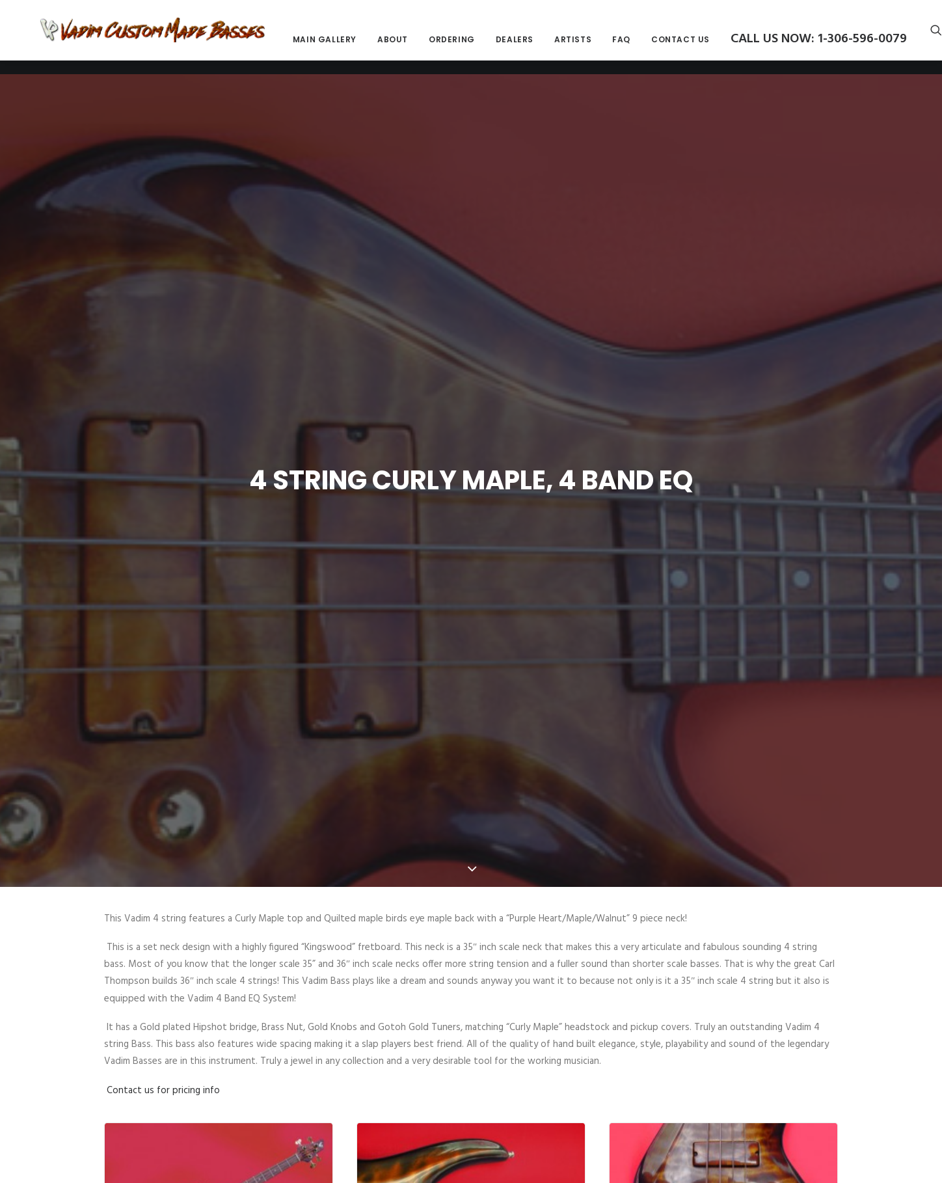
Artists (667, 46)
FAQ (716, 46)
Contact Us (775, 46)
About (487, 46)
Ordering (547, 46)
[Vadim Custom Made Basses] (200, 37)
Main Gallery (419, 46)
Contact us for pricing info (163, 1003)
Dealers (609, 46)
